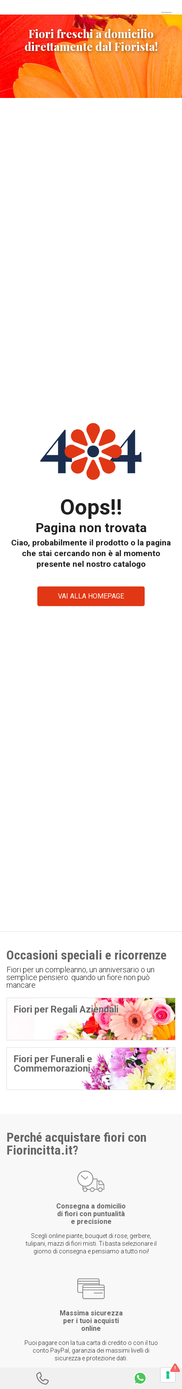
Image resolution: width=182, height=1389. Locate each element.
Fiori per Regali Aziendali (66, 1009)
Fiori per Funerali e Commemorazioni (53, 1064)
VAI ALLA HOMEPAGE (91, 596)
